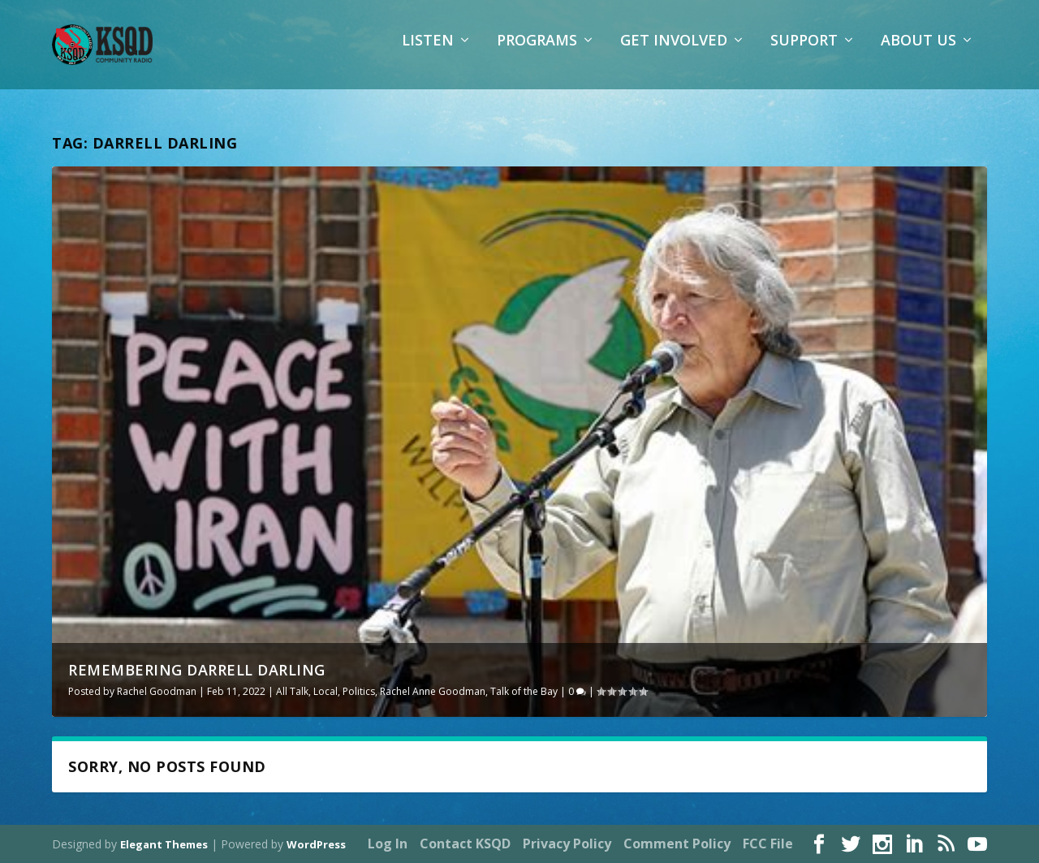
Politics (359, 691)
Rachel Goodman (156, 691)
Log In (387, 843)
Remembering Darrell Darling (196, 670)
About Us (918, 53)
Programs (537, 53)
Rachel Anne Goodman (432, 691)
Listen (428, 53)
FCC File (768, 843)
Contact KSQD (465, 843)
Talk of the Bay (524, 691)
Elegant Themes (164, 844)
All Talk (292, 691)
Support (804, 53)
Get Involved (673, 53)
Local (325, 691)
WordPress (316, 844)
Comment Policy (677, 843)
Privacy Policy (567, 843)
